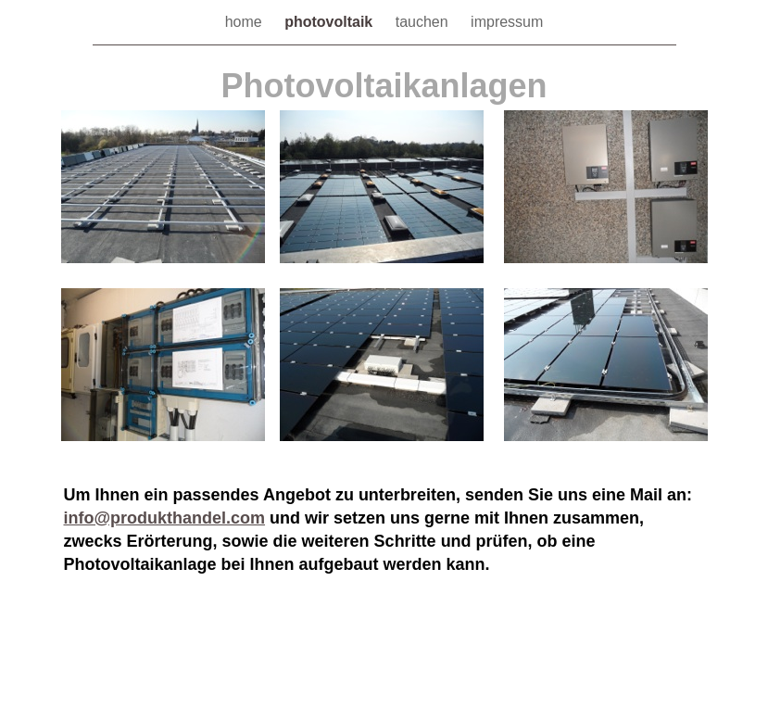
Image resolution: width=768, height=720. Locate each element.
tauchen (424, 22)
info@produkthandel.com (165, 518)
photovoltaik (330, 22)
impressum (507, 22)
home (245, 22)
